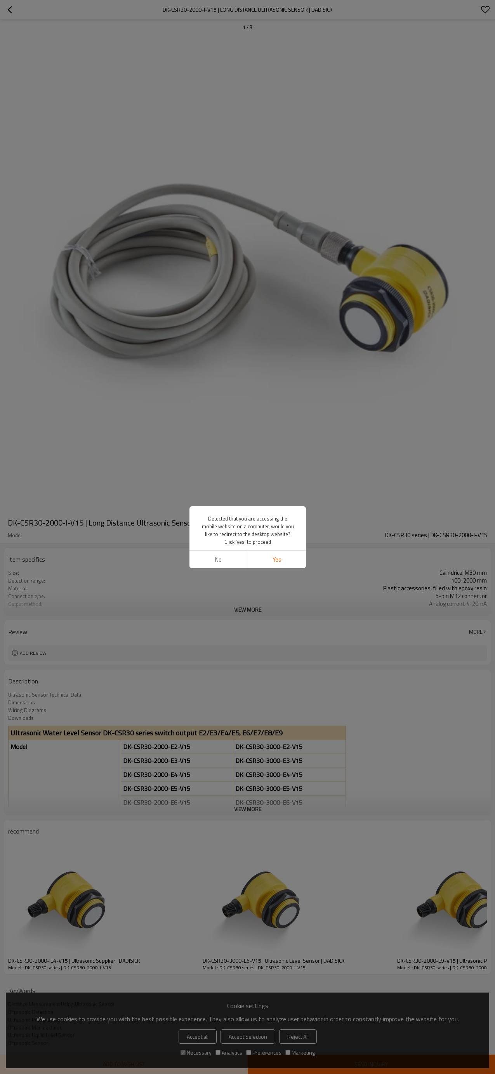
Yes (276, 559)
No (218, 559)
